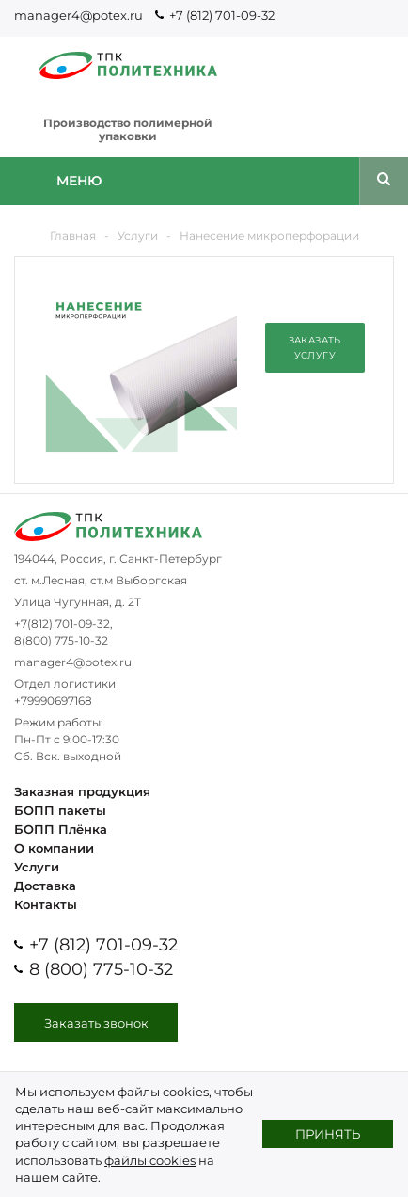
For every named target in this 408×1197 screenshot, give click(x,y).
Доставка (45, 885)
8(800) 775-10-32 (61, 640)
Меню (79, 180)
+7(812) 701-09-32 (62, 623)
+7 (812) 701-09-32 (222, 15)
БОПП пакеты (60, 810)
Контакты (45, 904)
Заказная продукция (82, 791)
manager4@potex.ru (78, 15)
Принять (327, 1133)
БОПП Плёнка (60, 829)
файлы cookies (150, 1160)
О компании (54, 847)
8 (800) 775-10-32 (101, 969)
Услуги (36, 866)
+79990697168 (53, 701)
